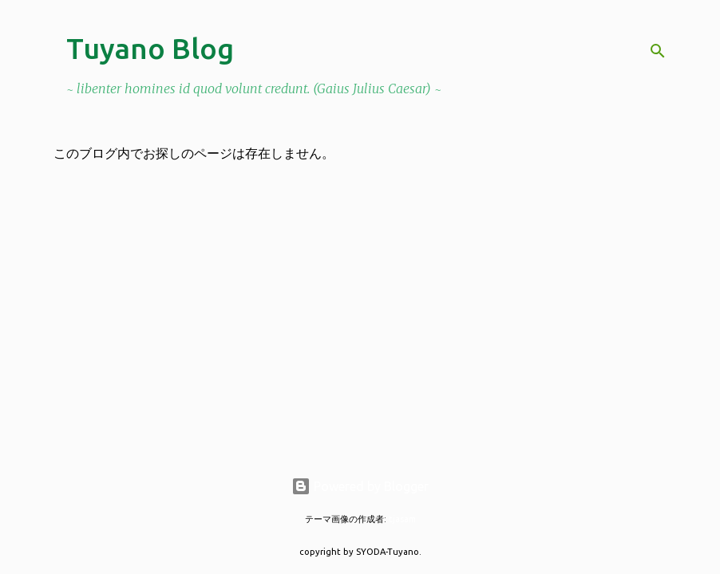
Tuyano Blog (150, 48)
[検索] (657, 51)
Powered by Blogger (360, 486)
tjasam (402, 519)
